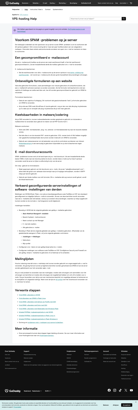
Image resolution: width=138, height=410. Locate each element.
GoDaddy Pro (88, 361)
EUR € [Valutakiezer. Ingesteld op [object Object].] (48, 391)
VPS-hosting (24, 14)
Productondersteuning (30, 354)
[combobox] (96, 19)
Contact (48, 9)
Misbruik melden (28, 358)
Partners (86, 354)
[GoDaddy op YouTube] (131, 391)
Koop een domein (126, 354)
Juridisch (7, 365)
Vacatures (7, 358)
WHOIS (69, 358)
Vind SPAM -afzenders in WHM (29, 295)
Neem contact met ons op (12, 361)
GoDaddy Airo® (86, 3)
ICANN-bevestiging (72, 361)
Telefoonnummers (126, 378)
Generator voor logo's (127, 375)
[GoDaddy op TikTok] (120, 391)
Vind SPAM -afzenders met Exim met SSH (33, 305)
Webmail (69, 354)
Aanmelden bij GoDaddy (109, 354)
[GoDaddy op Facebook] (109, 391)
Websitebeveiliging (25, 143)
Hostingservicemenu (47, 335)
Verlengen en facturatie (109, 358)
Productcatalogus (71, 368)
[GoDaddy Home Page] (13, 391)
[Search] (124, 18)
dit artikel (59, 279)
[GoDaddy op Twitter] (126, 391)
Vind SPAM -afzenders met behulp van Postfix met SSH (37, 301)
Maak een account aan (109, 361)
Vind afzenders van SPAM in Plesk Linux (32, 298)
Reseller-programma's (90, 358)
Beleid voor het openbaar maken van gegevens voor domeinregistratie (43, 365)
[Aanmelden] (124, 3)
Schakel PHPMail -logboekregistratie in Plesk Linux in (37, 315)
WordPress (124, 365)
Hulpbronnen (27, 361)
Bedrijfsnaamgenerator (73, 371)
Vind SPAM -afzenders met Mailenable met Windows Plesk (38, 308)
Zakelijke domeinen (72, 365)
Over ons (7, 354)
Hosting (123, 368)
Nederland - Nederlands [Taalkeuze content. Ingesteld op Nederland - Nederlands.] (33, 391)
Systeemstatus (58, 9)
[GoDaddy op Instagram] (114, 391)
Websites (123, 358)
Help (26, 9)
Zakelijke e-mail (125, 361)
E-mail (45, 3)
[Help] (116, 3)
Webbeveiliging (125, 371)
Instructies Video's (36, 9)
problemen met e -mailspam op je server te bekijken (45, 322)
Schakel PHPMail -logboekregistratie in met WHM (36, 312)
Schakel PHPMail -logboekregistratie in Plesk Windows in (38, 319)
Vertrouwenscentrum (10, 368)
